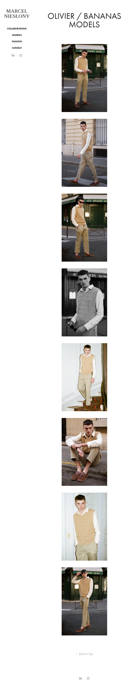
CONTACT (17, 48)
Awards (17, 35)
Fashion (17, 41)
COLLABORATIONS (17, 28)
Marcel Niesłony (17, 13)
